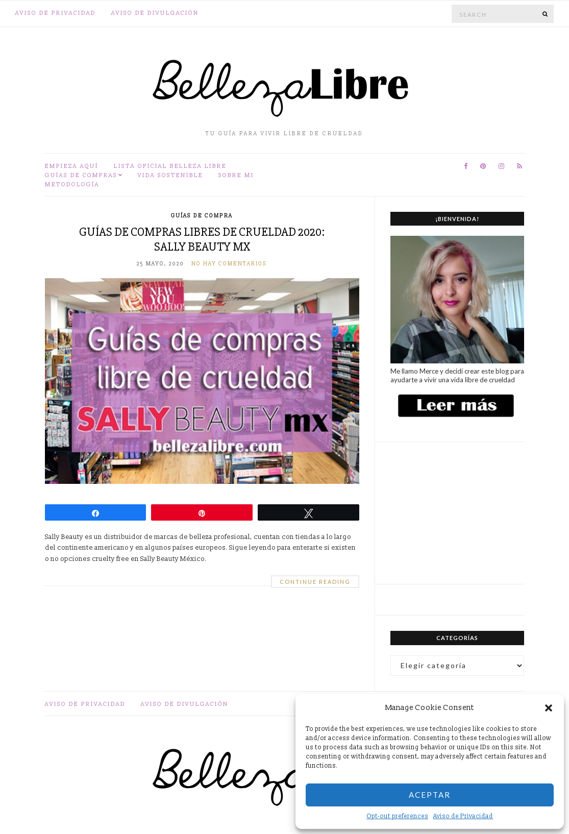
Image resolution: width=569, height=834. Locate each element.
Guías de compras (81, 175)
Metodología (72, 184)
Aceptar (430, 794)
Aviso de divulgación (155, 13)
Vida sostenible (170, 175)
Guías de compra (202, 216)
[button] (548, 708)
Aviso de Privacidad (463, 816)
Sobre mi (236, 175)
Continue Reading (315, 581)
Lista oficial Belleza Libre (170, 166)
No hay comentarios (229, 264)
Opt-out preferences (397, 816)
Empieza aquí (71, 166)
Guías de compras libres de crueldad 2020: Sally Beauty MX (202, 239)
